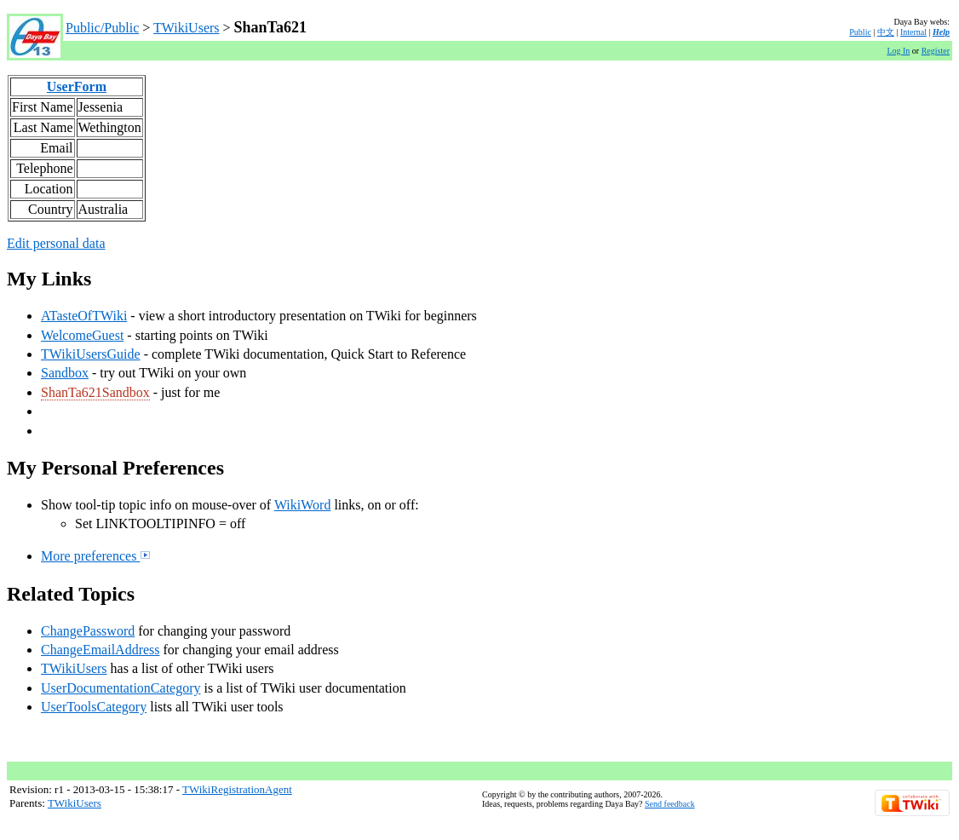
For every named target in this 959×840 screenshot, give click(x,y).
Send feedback (670, 803)
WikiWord (302, 505)
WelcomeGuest (82, 335)
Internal (913, 32)
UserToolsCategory (93, 706)
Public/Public (102, 27)
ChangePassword (88, 631)
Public (860, 32)
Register (936, 50)
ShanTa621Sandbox (95, 392)
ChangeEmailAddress (100, 649)
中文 (885, 32)
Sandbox (65, 372)
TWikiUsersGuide (91, 354)
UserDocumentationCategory (121, 688)
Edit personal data (56, 243)
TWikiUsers (186, 27)
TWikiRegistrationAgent (237, 789)
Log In (898, 50)
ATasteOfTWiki (84, 315)
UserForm (76, 86)
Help (941, 32)
